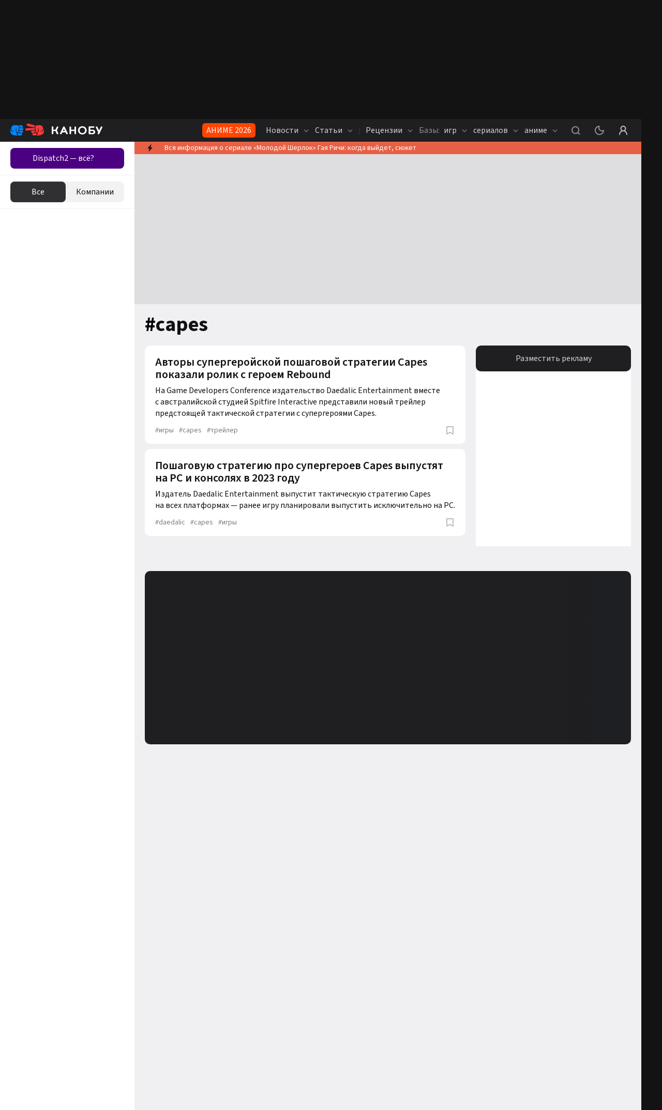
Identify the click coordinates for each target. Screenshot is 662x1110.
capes (190, 430)
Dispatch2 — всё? (63, 158)
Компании (95, 192)
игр (443, 130)
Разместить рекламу (554, 358)
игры (164, 430)
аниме (541, 130)
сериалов (495, 130)
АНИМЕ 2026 (228, 130)
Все (38, 192)
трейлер (222, 430)
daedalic (170, 522)
